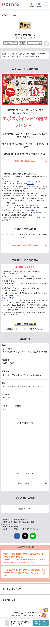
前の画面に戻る (9, 15)
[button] (29, 623)
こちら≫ (30, 183)
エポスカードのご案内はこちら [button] (41, 623)
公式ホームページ (32, 483)
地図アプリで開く (25, 473)
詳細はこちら (33, 508)
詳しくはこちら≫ (33, 210)
